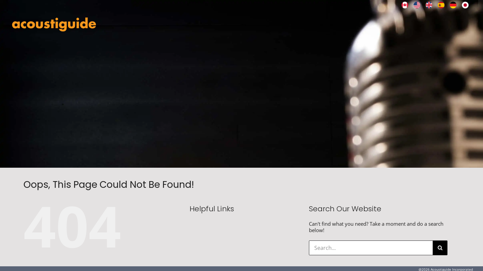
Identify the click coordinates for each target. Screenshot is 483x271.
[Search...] (371, 247)
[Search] (440, 247)
